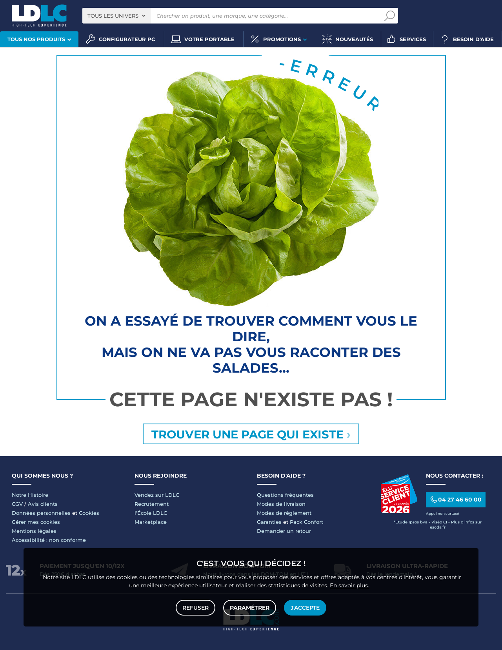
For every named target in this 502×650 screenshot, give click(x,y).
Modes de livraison (281, 504)
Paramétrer (249, 607)
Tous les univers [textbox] (112, 16)
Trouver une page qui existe (251, 434)
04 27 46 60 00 (455, 500)
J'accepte (305, 607)
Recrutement (152, 504)
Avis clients (43, 504)
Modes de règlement (284, 513)
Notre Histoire (30, 495)
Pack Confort (306, 522)
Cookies (89, 513)
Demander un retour (284, 531)
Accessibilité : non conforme (49, 540)
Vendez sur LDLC (157, 495)
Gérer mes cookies (36, 522)
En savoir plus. (349, 585)
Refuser (195, 607)
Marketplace (151, 522)
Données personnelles (41, 513)
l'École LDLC (151, 513)
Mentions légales (34, 531)
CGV (17, 504)
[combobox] (116, 16)
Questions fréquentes (285, 495)
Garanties (269, 522)
